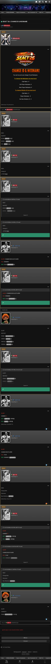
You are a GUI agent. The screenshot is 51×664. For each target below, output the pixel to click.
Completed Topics (9, 26)
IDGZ (11, 138)
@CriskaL (9, 344)
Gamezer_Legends (25, 654)
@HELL (6, 421)
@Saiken (8, 338)
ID (14, 264)
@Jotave (11, 496)
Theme (30, 651)
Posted (14, 40)
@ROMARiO (10, 264)
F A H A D (18, 369)
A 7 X (16, 199)
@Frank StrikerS (9, 336)
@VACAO (8, 141)
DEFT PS (18, 289)
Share (25, 638)
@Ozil (6, 144)
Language (24, 651)
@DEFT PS (7, 418)
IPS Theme (16, 651)
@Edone (7, 138)
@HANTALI (9, 341)
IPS (20, 651)
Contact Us (35, 651)
